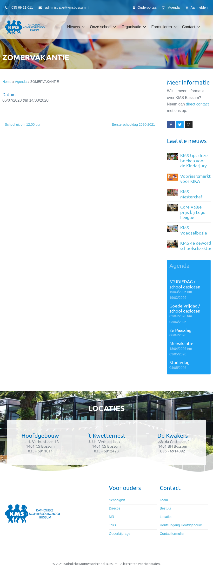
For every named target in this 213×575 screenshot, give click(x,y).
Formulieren (164, 27)
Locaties (166, 517)
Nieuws (76, 27)
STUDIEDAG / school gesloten (184, 284)
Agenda (21, 82)
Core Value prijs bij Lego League (193, 212)
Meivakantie (181, 343)
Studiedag (179, 362)
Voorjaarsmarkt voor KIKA (195, 178)
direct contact (197, 104)
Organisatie (133, 27)
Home (6, 82)
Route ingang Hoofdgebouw (181, 525)
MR (111, 517)
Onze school (103, 27)
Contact (191, 27)
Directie (114, 508)
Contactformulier (172, 534)
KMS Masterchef (191, 194)
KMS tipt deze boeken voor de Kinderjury (194, 160)
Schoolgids (117, 500)
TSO (112, 525)
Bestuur (165, 508)
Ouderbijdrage (119, 534)
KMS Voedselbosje (193, 230)
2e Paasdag (180, 330)
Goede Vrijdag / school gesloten (184, 308)
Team (164, 500)
